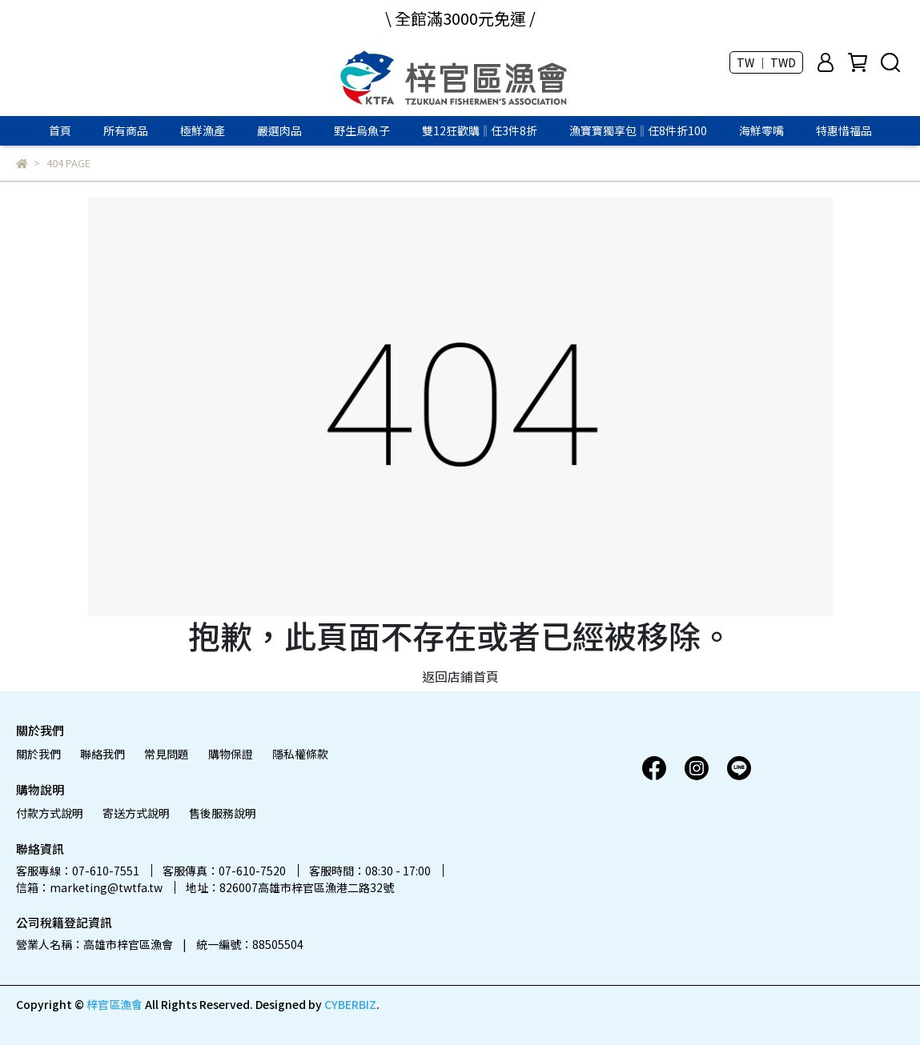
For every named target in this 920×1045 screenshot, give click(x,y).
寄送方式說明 (136, 813)
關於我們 (38, 754)
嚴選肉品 (279, 130)
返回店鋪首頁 (460, 676)
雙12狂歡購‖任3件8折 (479, 130)
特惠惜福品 (844, 130)
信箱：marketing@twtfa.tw (89, 887)
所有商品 (125, 130)
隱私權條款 (300, 754)
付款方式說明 (49, 813)
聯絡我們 (102, 754)
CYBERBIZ (350, 1004)
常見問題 (166, 754)
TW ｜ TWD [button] (766, 62)
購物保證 (230, 754)
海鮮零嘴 (761, 130)
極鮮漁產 (202, 130)
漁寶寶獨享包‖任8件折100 (638, 130)
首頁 (60, 130)
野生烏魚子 (362, 130)
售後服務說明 (222, 813)
